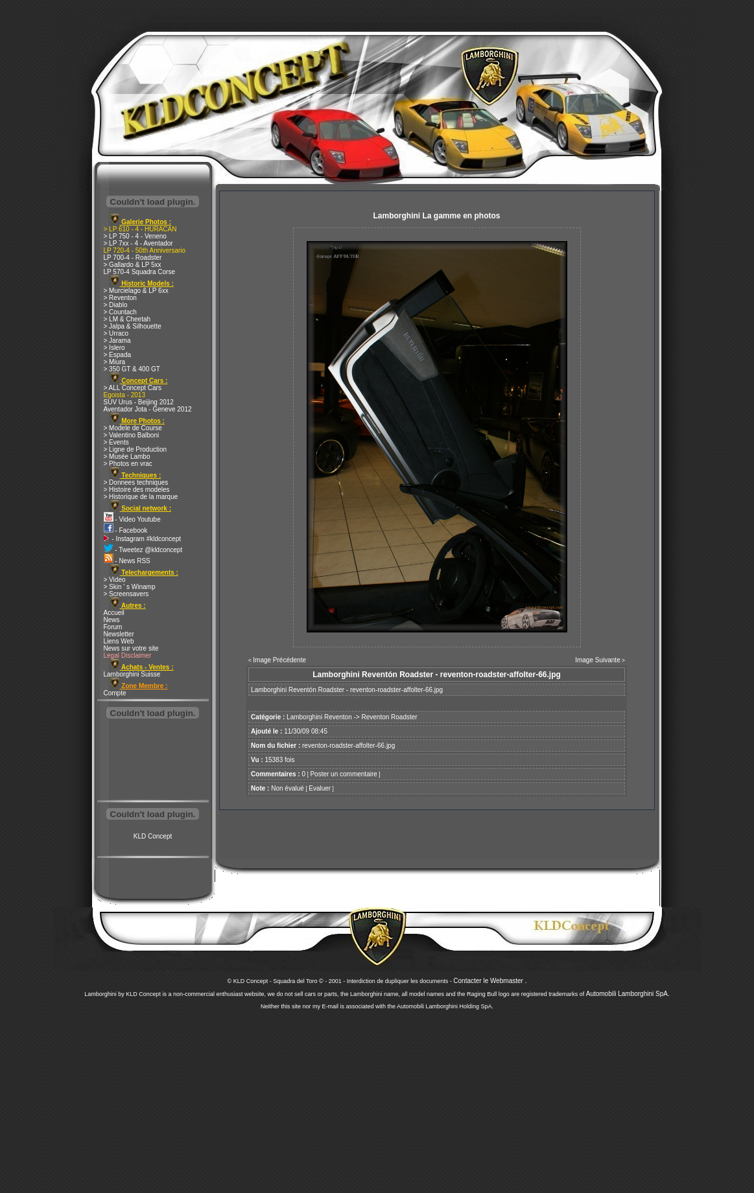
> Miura (115, 361)
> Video (115, 579)
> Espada (118, 354)
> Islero (114, 347)
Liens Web (119, 641)
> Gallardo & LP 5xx (132, 264)
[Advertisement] (153, 761)
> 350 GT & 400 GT (132, 369)
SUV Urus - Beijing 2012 (139, 402)
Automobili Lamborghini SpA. (628, 993)
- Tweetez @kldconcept (143, 549)
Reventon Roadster (389, 717)
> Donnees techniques (136, 482)
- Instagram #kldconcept (143, 538)
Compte (115, 693)
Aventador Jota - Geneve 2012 (148, 409)
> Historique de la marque (141, 496)
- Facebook (126, 530)
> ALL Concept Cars (132, 387)
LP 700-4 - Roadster (133, 257)
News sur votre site (131, 648)
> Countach (120, 312)
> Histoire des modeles (137, 489)
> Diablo (116, 304)
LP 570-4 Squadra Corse (139, 271)
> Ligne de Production (135, 449)
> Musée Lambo (127, 456)
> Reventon (120, 297)
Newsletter (119, 634)
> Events (116, 442)
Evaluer (320, 788)
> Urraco (116, 333)
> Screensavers (126, 593)
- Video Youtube (132, 519)
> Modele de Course (133, 428)
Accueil (114, 612)
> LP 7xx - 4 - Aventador (138, 243)
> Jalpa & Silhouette (132, 326)
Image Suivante (597, 660)
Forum (113, 627)
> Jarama (117, 340)
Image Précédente (279, 660)
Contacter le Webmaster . (489, 980)
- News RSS (127, 560)
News (112, 619)
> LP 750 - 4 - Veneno (135, 236)
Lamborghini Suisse (132, 674)
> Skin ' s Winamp (130, 586)
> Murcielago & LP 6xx (136, 290)
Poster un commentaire (343, 774)
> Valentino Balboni (131, 435)
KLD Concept (153, 836)
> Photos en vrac (128, 463)
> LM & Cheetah (127, 319)
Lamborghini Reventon (319, 717)
